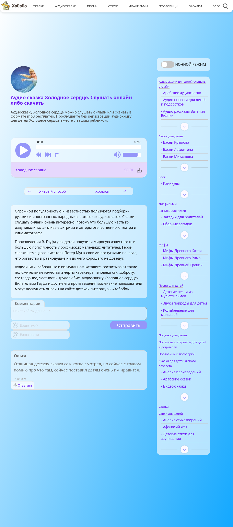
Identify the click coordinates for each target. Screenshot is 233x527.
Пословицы (167, 6)
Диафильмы (137, 6)
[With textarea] (79, 314)
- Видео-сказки (179, 419)
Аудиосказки (65, 6)
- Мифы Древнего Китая (182, 263)
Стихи (112, 6)
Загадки (193, 6)
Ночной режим (190, 64)
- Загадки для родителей (178, 225)
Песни (91, 6)
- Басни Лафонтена (183, 156)
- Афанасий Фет (180, 464)
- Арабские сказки (182, 412)
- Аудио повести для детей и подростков (184, 108)
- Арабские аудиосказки (177, 96)
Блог (214, 6)
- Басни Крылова (181, 149)
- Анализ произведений (179, 402)
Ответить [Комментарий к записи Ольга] (25, 386)
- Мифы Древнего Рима (182, 275)
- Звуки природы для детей (184, 329)
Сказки (38, 6)
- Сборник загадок (182, 235)
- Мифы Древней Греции (181, 286)
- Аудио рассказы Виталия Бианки (181, 119)
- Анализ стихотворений (179, 455)
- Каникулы (176, 189)
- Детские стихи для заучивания (183, 473)
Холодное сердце (31, 170)
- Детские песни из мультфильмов (182, 318)
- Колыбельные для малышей (183, 341)
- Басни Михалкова (183, 163)
